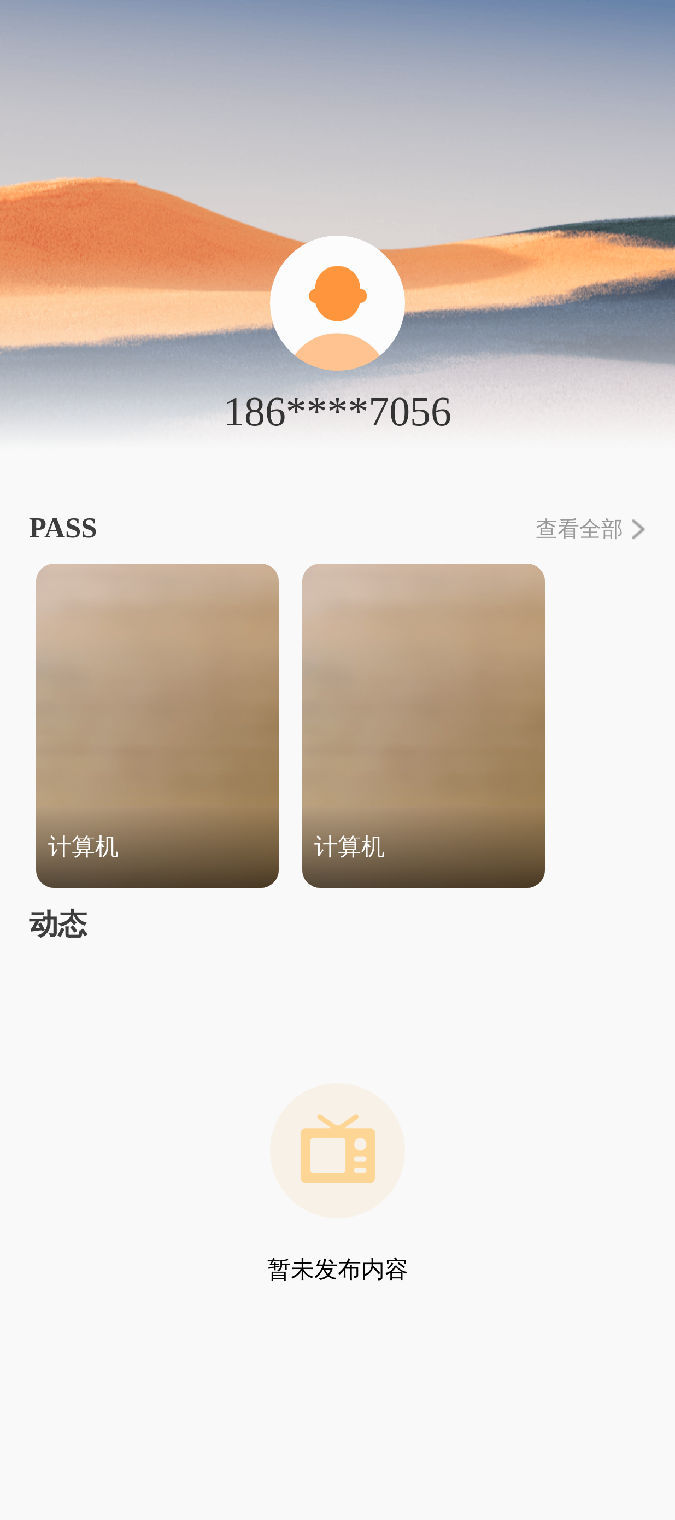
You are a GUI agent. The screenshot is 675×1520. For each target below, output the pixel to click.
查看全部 (591, 529)
